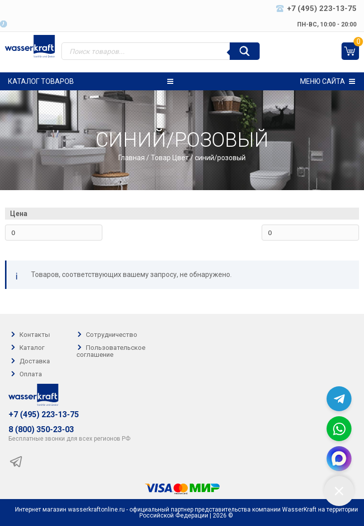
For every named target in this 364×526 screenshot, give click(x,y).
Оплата (30, 374)
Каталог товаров (90, 81)
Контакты (34, 334)
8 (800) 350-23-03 (41, 430)
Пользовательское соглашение (110, 351)
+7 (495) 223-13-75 (43, 415)
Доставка (34, 361)
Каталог (31, 348)
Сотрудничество (111, 334)
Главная (131, 158)
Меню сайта (327, 81)
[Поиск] (245, 51)
